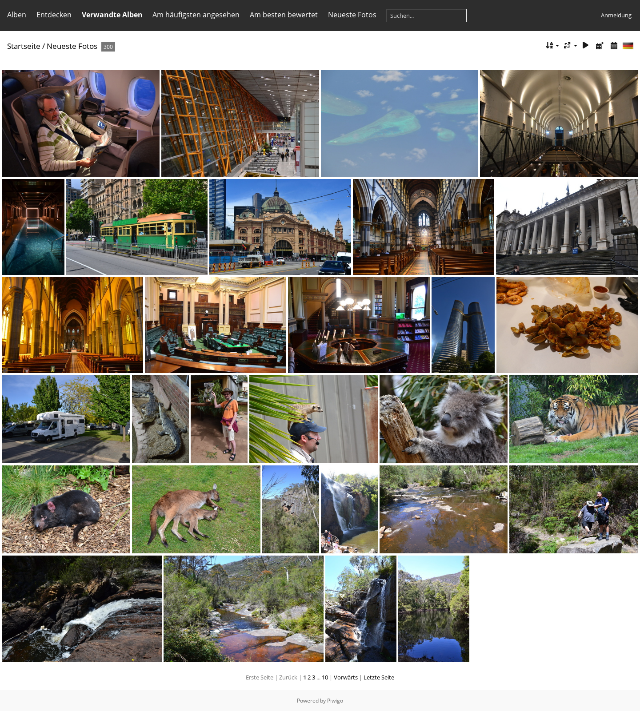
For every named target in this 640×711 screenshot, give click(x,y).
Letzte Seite (379, 677)
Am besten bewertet (284, 15)
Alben (16, 15)
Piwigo (335, 700)
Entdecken (54, 15)
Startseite (23, 46)
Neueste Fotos (352, 15)
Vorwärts (346, 677)
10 (325, 677)
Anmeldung (616, 15)
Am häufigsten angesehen (196, 15)
